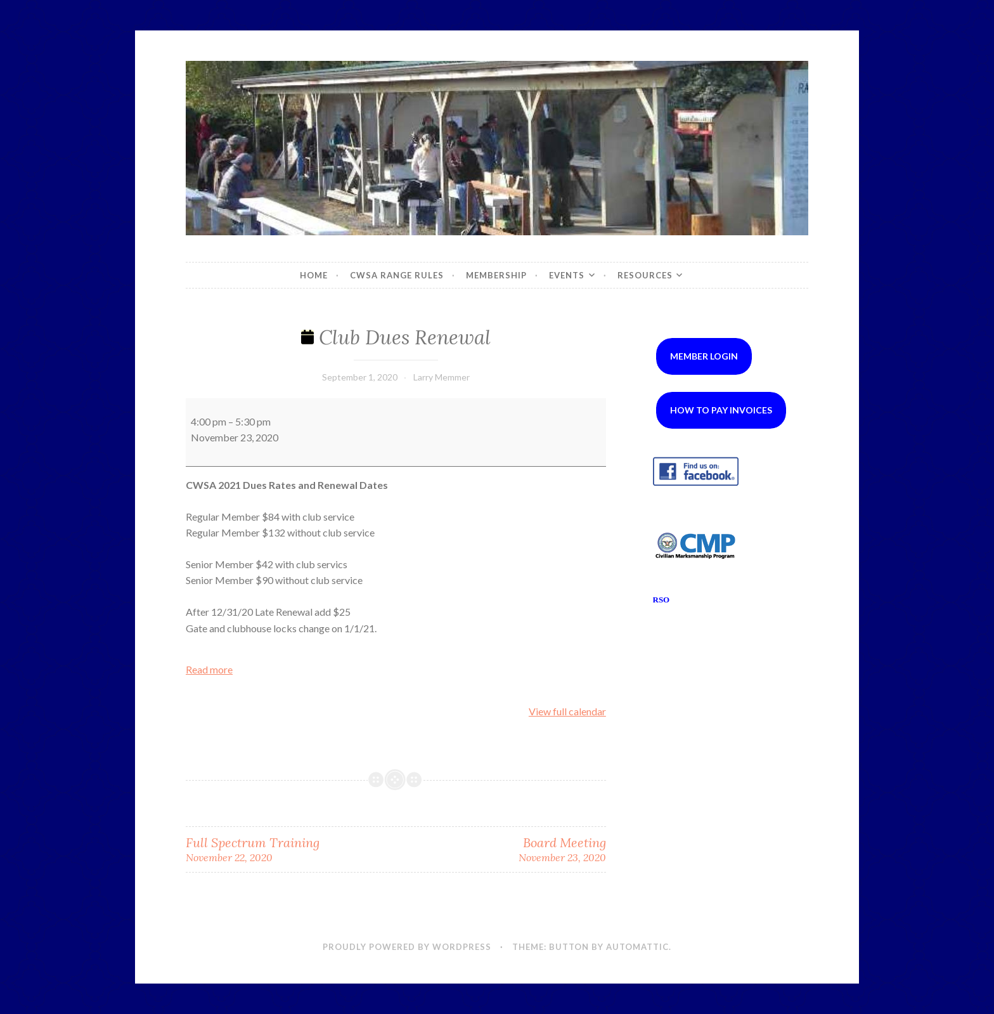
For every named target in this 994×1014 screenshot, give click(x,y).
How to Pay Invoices (721, 410)
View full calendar (567, 711)
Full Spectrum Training (291, 849)
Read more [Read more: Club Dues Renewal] (209, 669)
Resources (645, 275)
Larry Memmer (441, 377)
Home (314, 275)
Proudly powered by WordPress (407, 947)
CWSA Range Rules (397, 275)
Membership (496, 275)
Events (566, 275)
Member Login (704, 356)
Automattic (637, 947)
